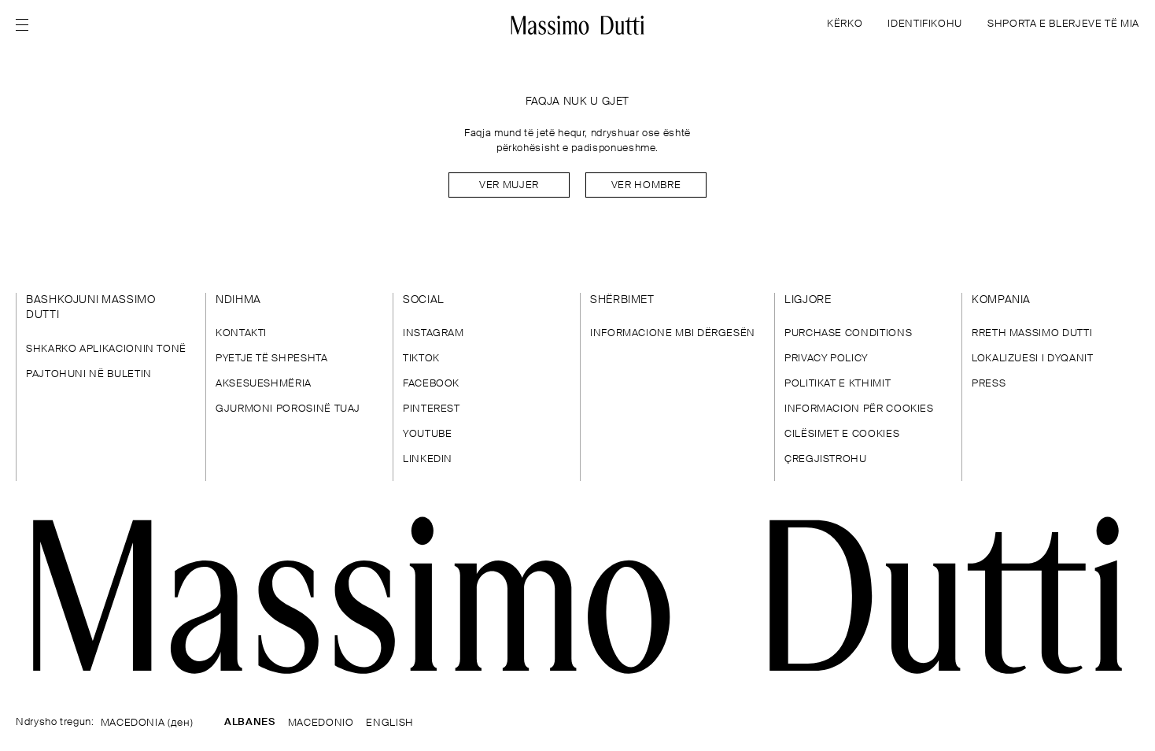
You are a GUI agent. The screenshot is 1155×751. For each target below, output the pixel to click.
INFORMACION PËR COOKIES (859, 409)
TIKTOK (421, 358)
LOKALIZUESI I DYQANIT (1032, 358)
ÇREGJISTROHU (825, 459)
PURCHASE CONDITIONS (848, 333)
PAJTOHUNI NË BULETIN (89, 374)
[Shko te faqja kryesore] (577, 595)
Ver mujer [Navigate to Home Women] (509, 185)
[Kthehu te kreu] (578, 25)
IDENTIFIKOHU (924, 24)
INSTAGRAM (433, 333)
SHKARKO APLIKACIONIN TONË (106, 349)
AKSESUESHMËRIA (264, 384)
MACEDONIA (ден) (147, 723)
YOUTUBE (427, 434)
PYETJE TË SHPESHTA (272, 358)
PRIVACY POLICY (826, 358)
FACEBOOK (431, 384)
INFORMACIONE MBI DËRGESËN (672, 333)
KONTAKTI (241, 333)
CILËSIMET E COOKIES (841, 434)
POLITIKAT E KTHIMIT (837, 384)
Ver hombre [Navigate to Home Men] (646, 185)
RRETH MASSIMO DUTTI (1032, 333)
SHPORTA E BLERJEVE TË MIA (1063, 24)
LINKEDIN (427, 459)
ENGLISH (389, 723)
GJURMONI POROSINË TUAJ (288, 409)
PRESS (989, 384)
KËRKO (844, 24)
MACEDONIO (321, 723)
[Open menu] (27, 25)
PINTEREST (431, 409)
